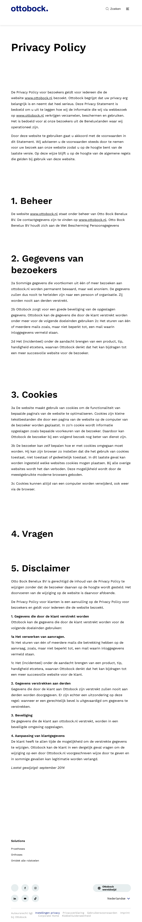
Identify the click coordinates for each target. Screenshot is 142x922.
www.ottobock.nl (38, 98)
